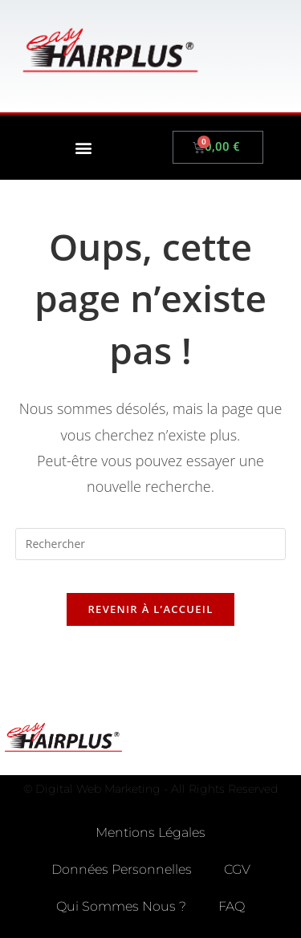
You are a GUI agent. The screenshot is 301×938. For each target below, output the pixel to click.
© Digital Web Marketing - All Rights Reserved (150, 789)
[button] (83, 147)
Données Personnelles (121, 869)
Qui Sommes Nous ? (121, 906)
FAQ (231, 906)
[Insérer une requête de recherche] (151, 544)
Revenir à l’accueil (150, 609)
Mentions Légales (150, 832)
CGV (237, 869)
